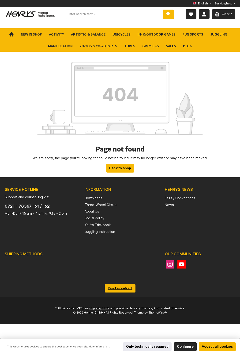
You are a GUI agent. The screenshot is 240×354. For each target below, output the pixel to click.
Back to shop (120, 168)
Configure (185, 346)
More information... (100, 346)
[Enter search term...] (114, 14)
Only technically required (147, 346)
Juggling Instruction (100, 232)
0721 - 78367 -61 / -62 (27, 206)
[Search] (168, 14)
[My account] (204, 14)
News (169, 205)
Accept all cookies (217, 346)
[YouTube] (181, 264)
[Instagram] (170, 264)
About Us (92, 211)
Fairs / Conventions (180, 198)
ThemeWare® (158, 312)
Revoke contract (120, 288)
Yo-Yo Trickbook (98, 225)
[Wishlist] (191, 14)
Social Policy (94, 218)
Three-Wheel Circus (100, 205)
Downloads (93, 198)
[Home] (13, 34)
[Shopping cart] (223, 14)
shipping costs (99, 308)
